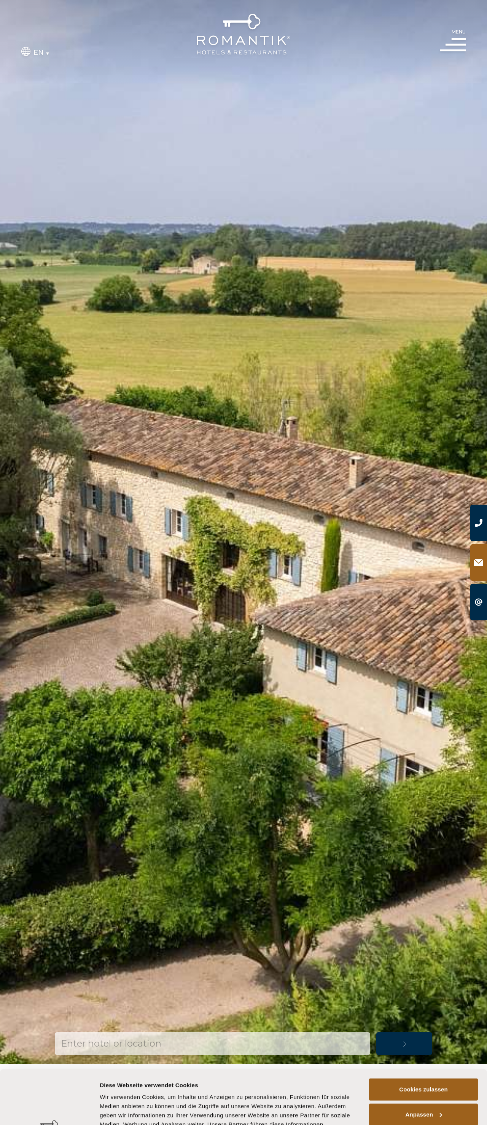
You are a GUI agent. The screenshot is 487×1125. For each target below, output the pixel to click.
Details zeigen (119, 1110)
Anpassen (424, 1060)
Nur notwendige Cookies (423, 1085)
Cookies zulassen (423, 1036)
